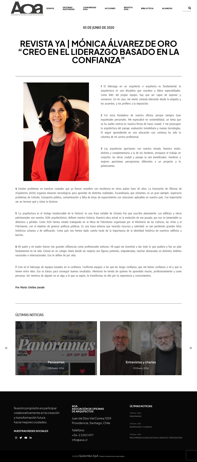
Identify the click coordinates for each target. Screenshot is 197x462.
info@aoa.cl (79, 439)
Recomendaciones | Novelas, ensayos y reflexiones (156, 438)
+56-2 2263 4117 (82, 435)
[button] (6, 348)
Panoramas (56, 362)
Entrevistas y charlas (141, 362)
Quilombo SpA (88, 456)
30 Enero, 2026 (135, 413)
